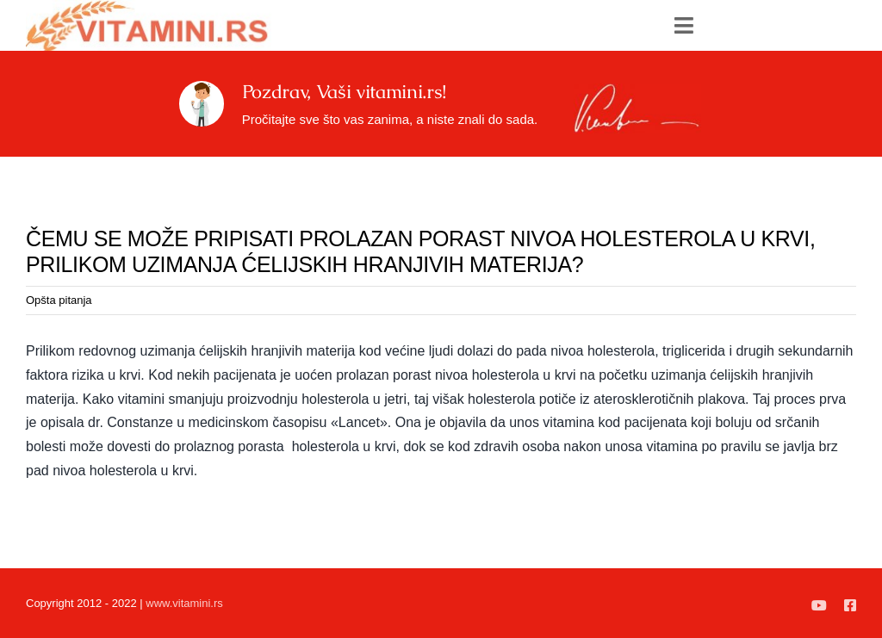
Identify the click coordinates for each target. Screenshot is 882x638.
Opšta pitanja (59, 300)
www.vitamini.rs (184, 603)
